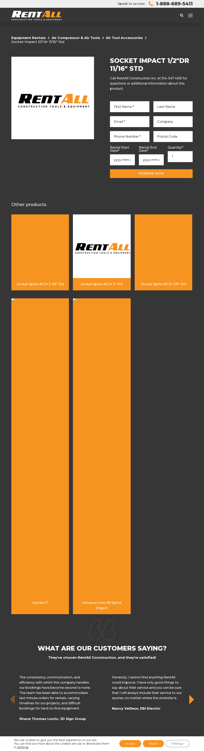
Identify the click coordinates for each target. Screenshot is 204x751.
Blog (108, 663)
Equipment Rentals (28, 38)
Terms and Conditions (91, 726)
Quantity (175, 147)
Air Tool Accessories (124, 38)
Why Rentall (116, 649)
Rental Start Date (119, 149)
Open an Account (120, 656)
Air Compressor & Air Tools (76, 38)
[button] (192, 478)
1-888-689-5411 (174, 4)
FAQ (107, 670)
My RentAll (114, 634)
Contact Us (115, 677)
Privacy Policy (118, 726)
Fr (106, 684)
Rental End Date (148, 149)
